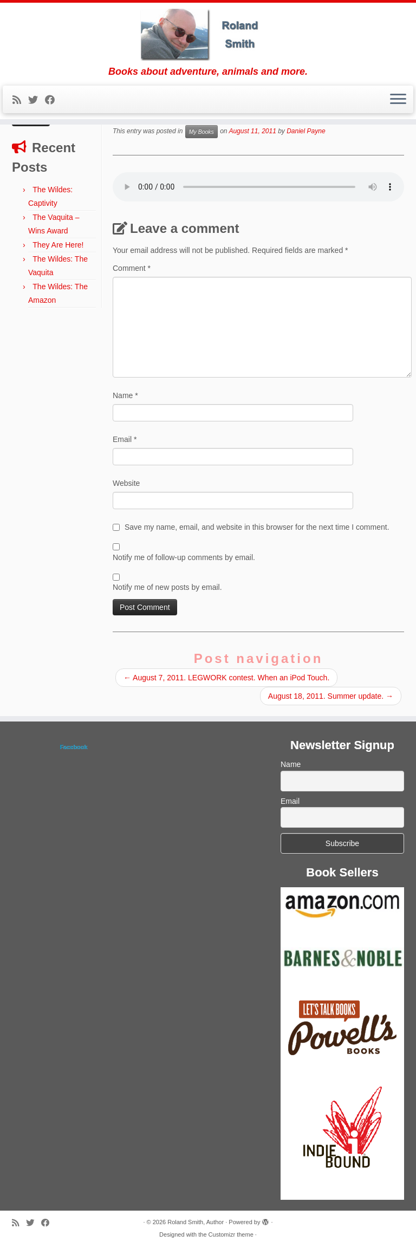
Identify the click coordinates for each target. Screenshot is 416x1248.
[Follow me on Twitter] (36, 100)
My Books (201, 131)
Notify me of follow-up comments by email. (184, 557)
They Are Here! (57, 244)
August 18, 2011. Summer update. (330, 696)
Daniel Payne (306, 131)
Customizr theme (231, 1234)
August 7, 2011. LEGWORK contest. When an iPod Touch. (226, 677)
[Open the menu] (398, 100)
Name (125, 395)
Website (126, 483)
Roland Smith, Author (195, 1222)
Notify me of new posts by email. (167, 587)
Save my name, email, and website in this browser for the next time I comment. (257, 527)
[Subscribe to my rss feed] (20, 100)
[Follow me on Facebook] (53, 100)
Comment (132, 268)
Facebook (73, 747)
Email (124, 439)
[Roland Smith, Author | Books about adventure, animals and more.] (208, 34)
